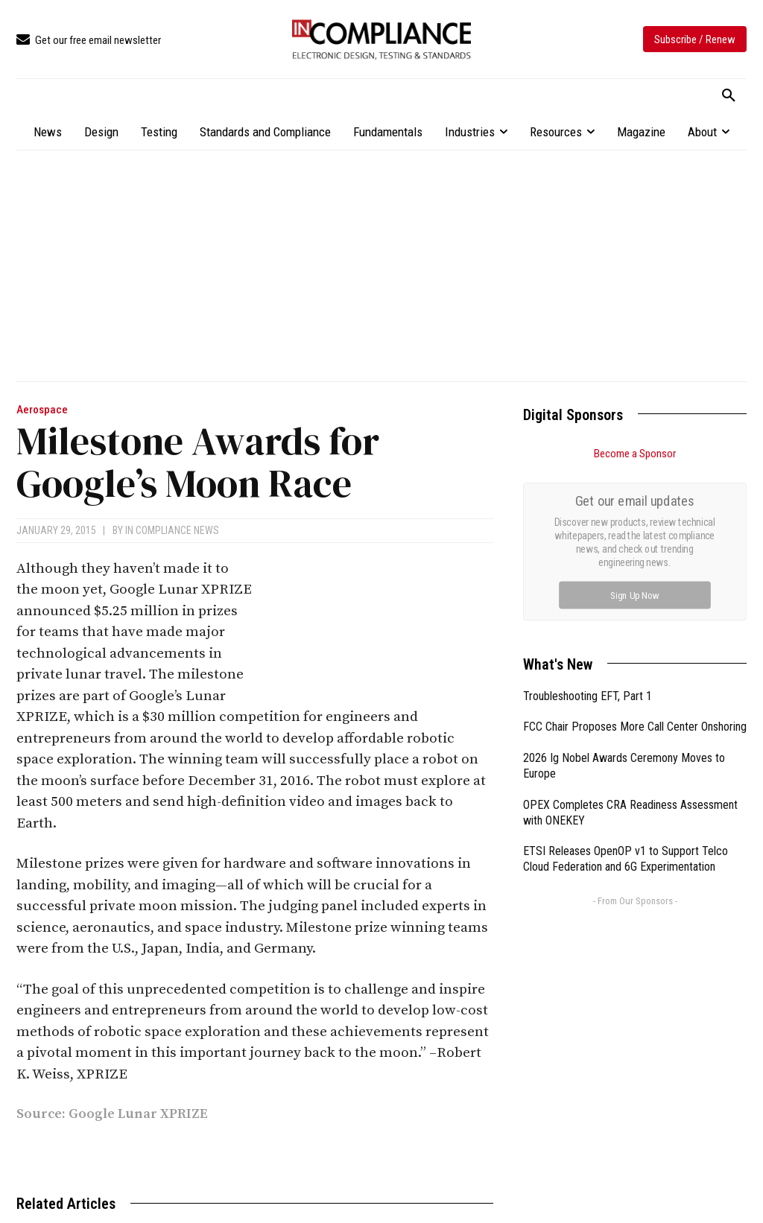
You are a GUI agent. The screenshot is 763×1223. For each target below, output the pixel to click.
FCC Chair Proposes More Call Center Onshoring (635, 559)
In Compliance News (172, 530)
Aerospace (42, 410)
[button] (729, 96)
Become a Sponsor (635, 453)
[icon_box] (88, 40)
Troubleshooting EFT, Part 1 (587, 528)
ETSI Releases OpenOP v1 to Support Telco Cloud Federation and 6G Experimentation (625, 691)
